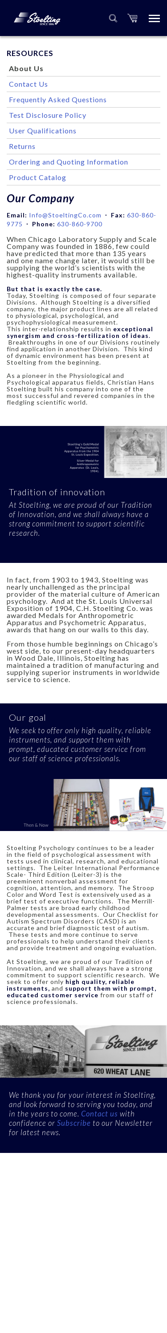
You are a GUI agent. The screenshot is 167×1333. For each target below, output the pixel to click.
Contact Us (28, 84)
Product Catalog (37, 177)
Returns (22, 146)
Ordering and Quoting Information (68, 161)
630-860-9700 (79, 224)
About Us (26, 68)
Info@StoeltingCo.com (65, 215)
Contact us (99, 1113)
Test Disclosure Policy (47, 115)
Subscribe (75, 1123)
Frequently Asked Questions (58, 99)
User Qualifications (43, 130)
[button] (132, 18)
